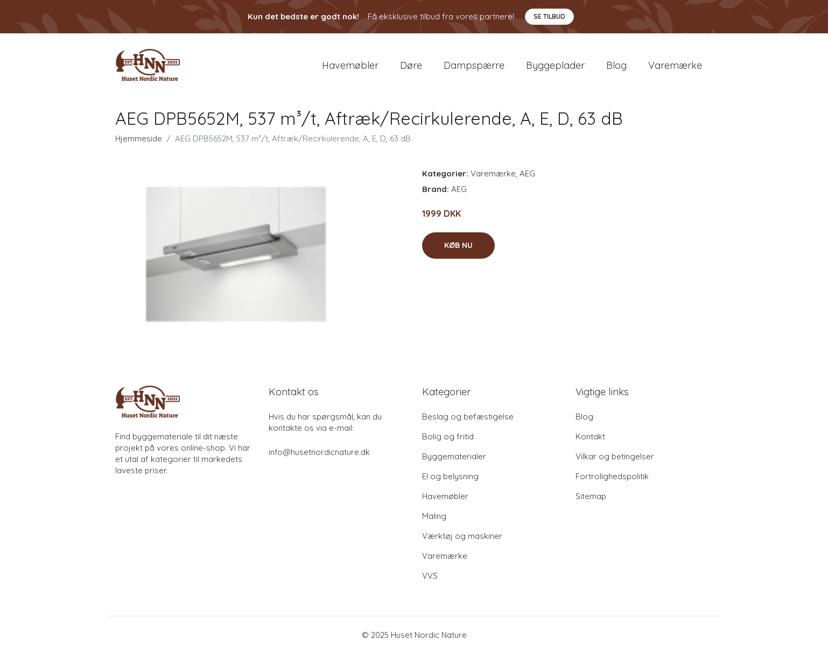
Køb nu (458, 246)
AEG (527, 174)
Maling (434, 516)
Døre (411, 65)
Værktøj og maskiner (462, 536)
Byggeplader (555, 65)
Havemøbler (350, 65)
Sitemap (591, 497)
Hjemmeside (138, 139)
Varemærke (675, 65)
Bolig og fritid (448, 437)
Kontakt (590, 437)
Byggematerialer (454, 457)
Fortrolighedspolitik (612, 477)
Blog (616, 65)
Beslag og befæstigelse (468, 417)
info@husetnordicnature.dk (319, 452)
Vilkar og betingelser (615, 457)
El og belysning (450, 477)
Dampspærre (474, 65)
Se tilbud (549, 16)
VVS (430, 576)
